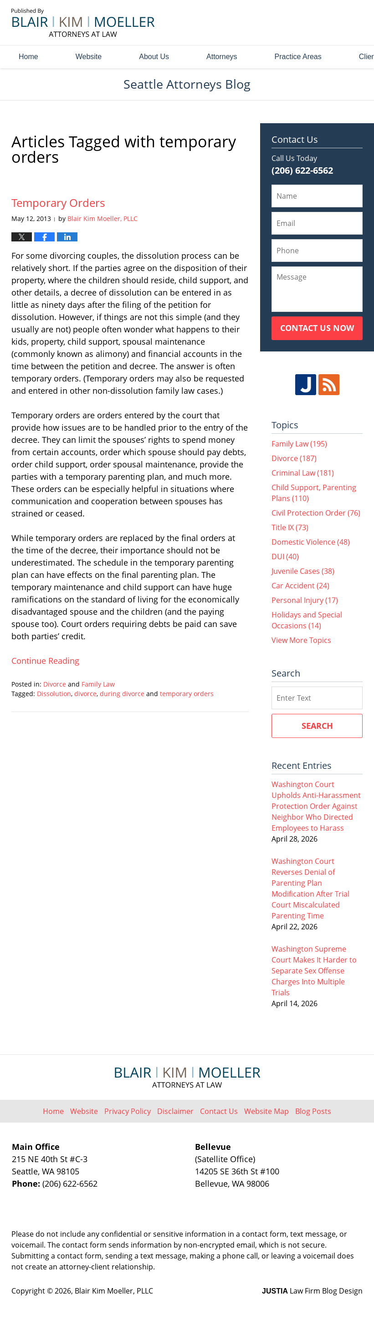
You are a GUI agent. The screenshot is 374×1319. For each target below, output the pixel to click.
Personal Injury (305, 600)
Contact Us (219, 1111)
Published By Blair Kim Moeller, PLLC (312, 23)
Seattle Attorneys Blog (83, 22)
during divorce (122, 693)
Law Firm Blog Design (312, 1291)
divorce (85, 693)
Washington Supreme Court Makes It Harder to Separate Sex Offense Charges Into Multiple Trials (314, 971)
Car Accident (300, 586)
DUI (285, 557)
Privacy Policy (127, 1111)
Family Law (98, 684)
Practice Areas (298, 56)
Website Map (266, 1111)
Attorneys (221, 56)
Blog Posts (313, 1111)
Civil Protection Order (316, 513)
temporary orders (187, 693)
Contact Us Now (317, 327)
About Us (154, 56)
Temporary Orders (58, 202)
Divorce (54, 684)
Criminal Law (303, 473)
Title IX (290, 527)
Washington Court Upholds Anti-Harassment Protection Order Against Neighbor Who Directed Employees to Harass (316, 806)
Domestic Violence (311, 542)
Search (317, 725)
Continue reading (45, 660)
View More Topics (301, 640)
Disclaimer (175, 1111)
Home (28, 56)
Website (89, 56)
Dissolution (54, 693)
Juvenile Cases (303, 571)
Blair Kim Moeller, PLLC (114, 1291)
